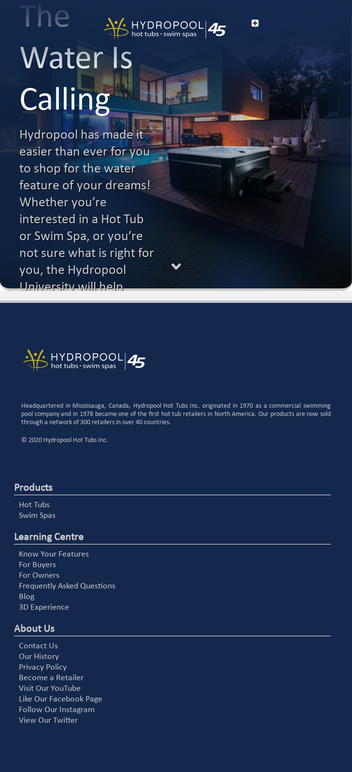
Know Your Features (54, 554)
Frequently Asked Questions (67, 586)
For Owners (39, 575)
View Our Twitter (48, 720)
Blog (26, 596)
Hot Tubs (34, 505)
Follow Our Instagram (57, 710)
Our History (39, 656)
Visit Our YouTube (50, 688)
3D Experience (44, 607)
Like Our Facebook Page (60, 699)
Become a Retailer (51, 678)
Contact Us (38, 646)
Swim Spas (37, 515)
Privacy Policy (43, 667)
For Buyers (37, 565)
